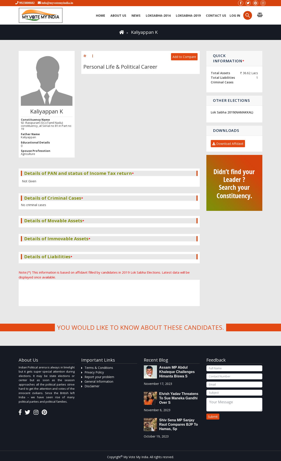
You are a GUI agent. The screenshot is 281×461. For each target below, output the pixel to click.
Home (100, 15)
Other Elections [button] (231, 100)
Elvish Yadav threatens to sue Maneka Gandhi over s (178, 398)
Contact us (216, 15)
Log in (234, 15)
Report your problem (99, 377)
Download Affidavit (227, 144)
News (135, 15)
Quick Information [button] (228, 58)
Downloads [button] (226, 130)
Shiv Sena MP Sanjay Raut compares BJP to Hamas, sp (178, 424)
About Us (118, 15)
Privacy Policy (94, 372)
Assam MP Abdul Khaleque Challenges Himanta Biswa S (177, 372)
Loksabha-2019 (188, 15)
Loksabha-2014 (158, 15)
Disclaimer (92, 386)
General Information (99, 381)
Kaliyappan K (144, 32)
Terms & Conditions (99, 368)
